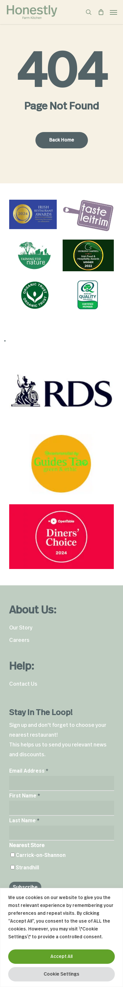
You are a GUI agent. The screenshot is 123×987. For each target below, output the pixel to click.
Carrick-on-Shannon (41, 855)
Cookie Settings (61, 974)
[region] (61, 937)
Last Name (24, 820)
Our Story (20, 627)
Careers (19, 640)
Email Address (28, 771)
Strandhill (27, 867)
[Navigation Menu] (113, 12)
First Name (24, 796)
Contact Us (23, 684)
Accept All (61, 956)
